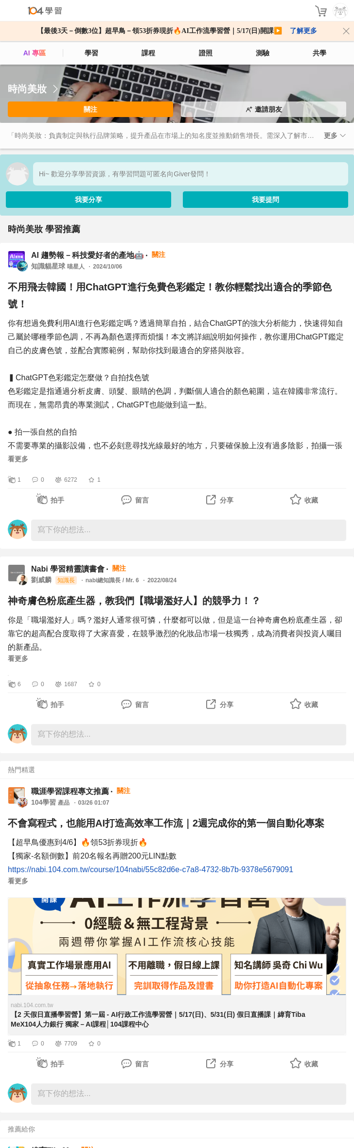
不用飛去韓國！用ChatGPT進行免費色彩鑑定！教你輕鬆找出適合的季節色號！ (170, 295)
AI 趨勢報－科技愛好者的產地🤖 (87, 255)
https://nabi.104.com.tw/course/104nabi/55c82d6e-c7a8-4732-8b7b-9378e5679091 (150, 869)
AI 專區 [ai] (34, 53)
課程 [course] (148, 53)
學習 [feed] (91, 53)
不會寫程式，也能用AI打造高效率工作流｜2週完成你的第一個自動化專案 (166, 823)
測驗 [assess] (262, 53)
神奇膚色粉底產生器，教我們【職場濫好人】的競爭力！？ (134, 600)
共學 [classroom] (319, 53)
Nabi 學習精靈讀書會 (68, 569)
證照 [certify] (205, 53)
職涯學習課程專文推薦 (70, 791)
